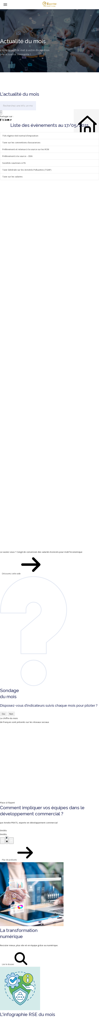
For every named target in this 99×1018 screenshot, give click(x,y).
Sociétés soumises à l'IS (14, 162)
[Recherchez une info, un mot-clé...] (18, 105)
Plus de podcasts (10, 853)
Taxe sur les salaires (12, 176)
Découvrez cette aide (12, 565)
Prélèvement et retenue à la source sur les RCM (25, 149)
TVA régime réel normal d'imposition (20, 135)
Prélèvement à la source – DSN (17, 156)
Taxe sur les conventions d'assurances (21, 142)
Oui (3, 714)
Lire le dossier (9, 959)
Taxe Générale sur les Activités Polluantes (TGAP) (26, 169)
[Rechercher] (1, 112)
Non (11, 714)
